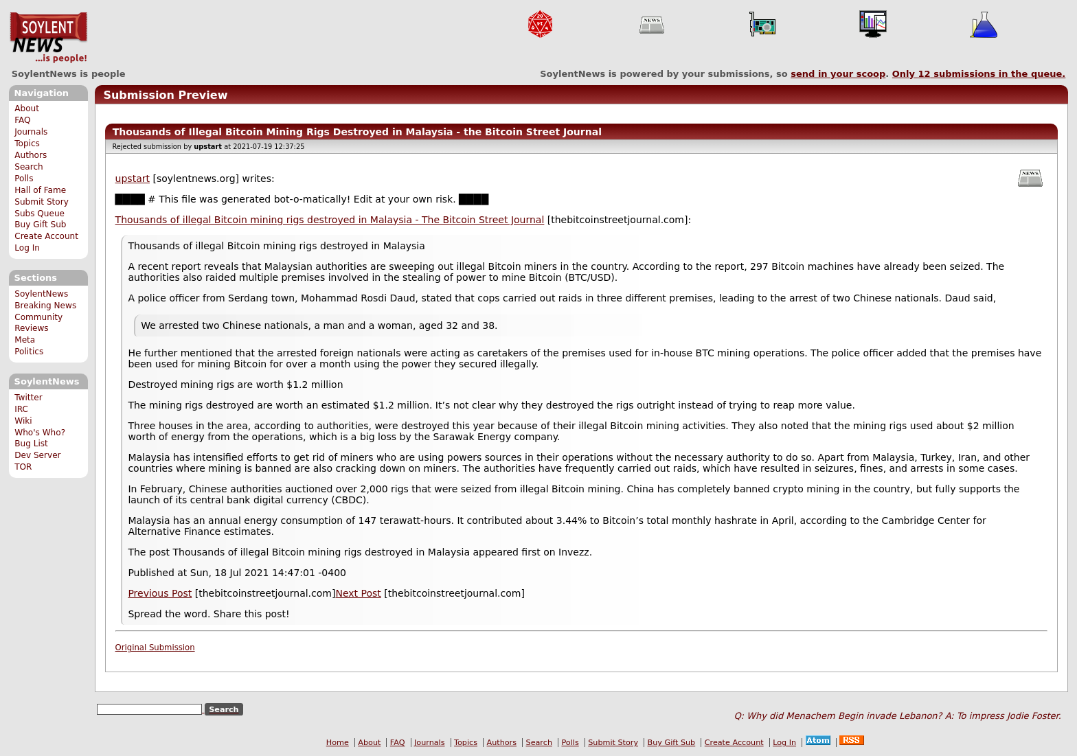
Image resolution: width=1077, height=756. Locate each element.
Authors (30, 155)
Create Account (46, 236)
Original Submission (155, 647)
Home (337, 742)
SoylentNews (48, 37)
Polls (23, 178)
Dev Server (37, 455)
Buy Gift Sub (40, 224)
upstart (132, 178)
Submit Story (41, 202)
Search (28, 167)
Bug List (31, 443)
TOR (23, 467)
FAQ (22, 120)
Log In (27, 248)
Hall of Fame (40, 190)
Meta (24, 340)
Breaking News (45, 305)
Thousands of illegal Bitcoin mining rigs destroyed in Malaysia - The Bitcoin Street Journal (330, 219)
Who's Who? (39, 432)
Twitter (28, 397)
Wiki (23, 421)
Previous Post (160, 593)
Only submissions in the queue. (979, 74)
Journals (30, 132)
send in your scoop (838, 74)
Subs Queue (39, 213)
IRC (21, 409)
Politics (28, 351)
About (26, 108)
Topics (27, 143)
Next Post (358, 593)
